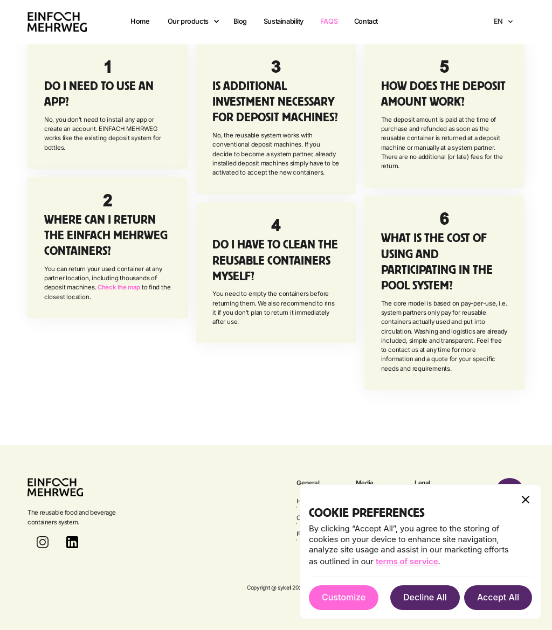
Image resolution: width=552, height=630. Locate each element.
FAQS (328, 21)
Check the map (119, 287)
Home (139, 21)
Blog (240, 21)
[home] (57, 22)
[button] (191, 21)
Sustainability (283, 21)
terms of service (407, 561)
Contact (366, 21)
